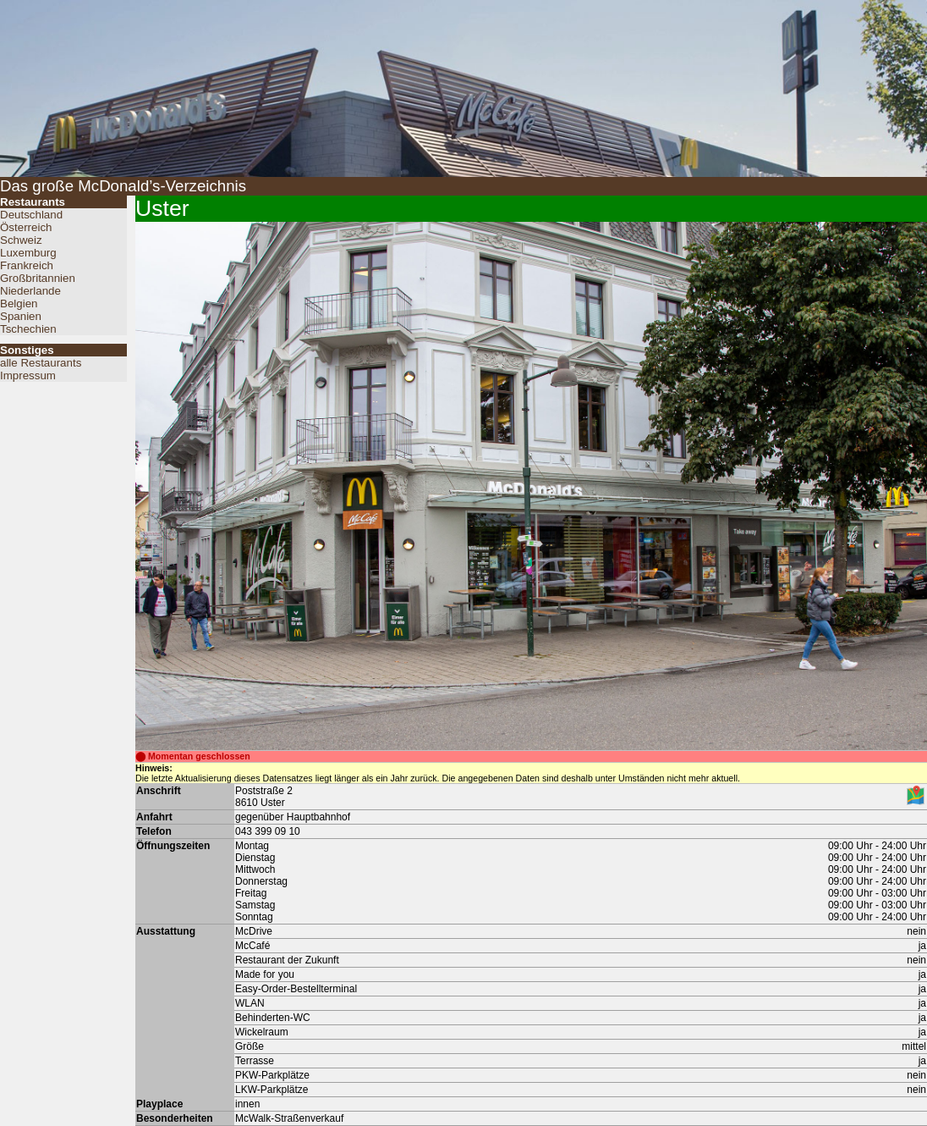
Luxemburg (28, 252)
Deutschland (31, 214)
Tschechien (28, 329)
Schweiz (21, 240)
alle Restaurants (40, 362)
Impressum (28, 375)
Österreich (26, 227)
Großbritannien (37, 278)
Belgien (18, 303)
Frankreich (26, 265)
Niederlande (30, 290)
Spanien (20, 316)
